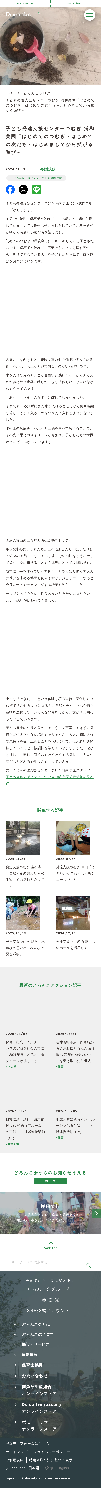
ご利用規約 (15, 1460)
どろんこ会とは (36, 1324)
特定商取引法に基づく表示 (51, 1460)
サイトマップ (17, 1452)
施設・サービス (36, 1344)
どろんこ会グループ (48, 1289)
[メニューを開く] (89, 15)
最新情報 (30, 1354)
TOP (11, 93)
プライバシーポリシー (51, 1452)
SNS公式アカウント (48, 1310)
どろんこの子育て (38, 1334)
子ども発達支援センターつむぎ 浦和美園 (36, 178)
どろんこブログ (37, 93)
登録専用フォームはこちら (28, 1443)
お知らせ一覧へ (50, 1181)
